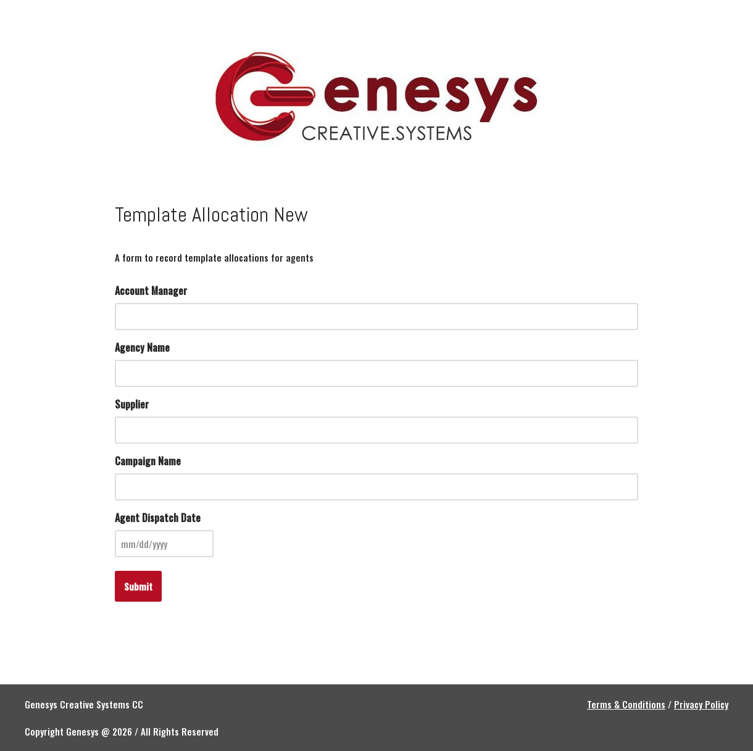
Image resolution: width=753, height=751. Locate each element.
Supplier (132, 404)
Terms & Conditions (626, 704)
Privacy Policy (701, 704)
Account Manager (151, 290)
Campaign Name (148, 461)
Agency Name (142, 347)
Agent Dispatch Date (158, 517)
